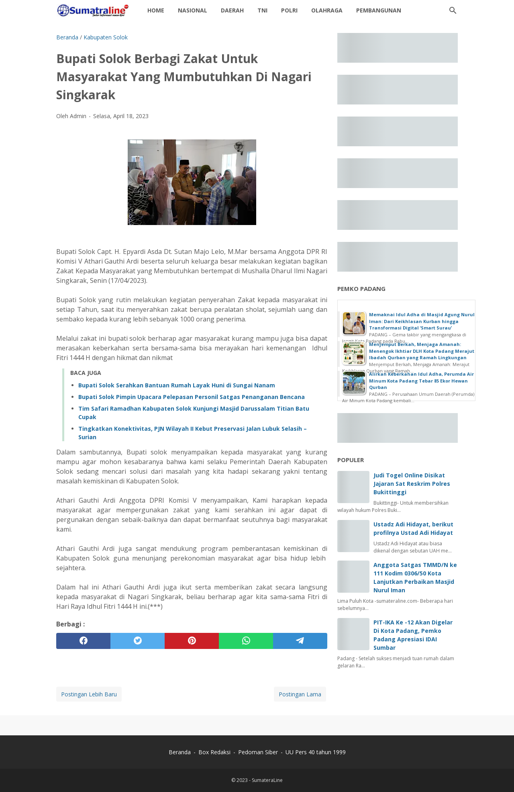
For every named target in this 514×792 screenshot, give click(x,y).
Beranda (180, 752)
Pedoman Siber (258, 752)
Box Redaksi (215, 752)
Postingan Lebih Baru (89, 694)
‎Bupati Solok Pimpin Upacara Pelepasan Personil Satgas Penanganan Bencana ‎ (192, 397)
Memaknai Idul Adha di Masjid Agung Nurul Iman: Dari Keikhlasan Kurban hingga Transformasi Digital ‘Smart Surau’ (422, 321)
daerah (232, 10)
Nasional (192, 10)
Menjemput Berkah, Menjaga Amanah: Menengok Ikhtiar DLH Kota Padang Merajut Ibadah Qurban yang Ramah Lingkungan (421, 350)
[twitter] (137, 641)
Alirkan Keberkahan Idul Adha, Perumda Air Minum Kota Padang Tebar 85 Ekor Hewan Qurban (421, 380)
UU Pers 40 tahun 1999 (316, 752)
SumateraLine (267, 780)
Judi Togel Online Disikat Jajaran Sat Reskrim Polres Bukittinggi (411, 483)
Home (155, 10)
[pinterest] (192, 641)
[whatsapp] (246, 641)
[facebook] (83, 641)
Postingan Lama (300, 694)
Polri (289, 10)
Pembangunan (378, 10)
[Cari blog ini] (453, 10)
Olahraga (327, 10)
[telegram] (300, 641)
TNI (262, 10)
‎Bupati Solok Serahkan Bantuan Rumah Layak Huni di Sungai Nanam (176, 385)
